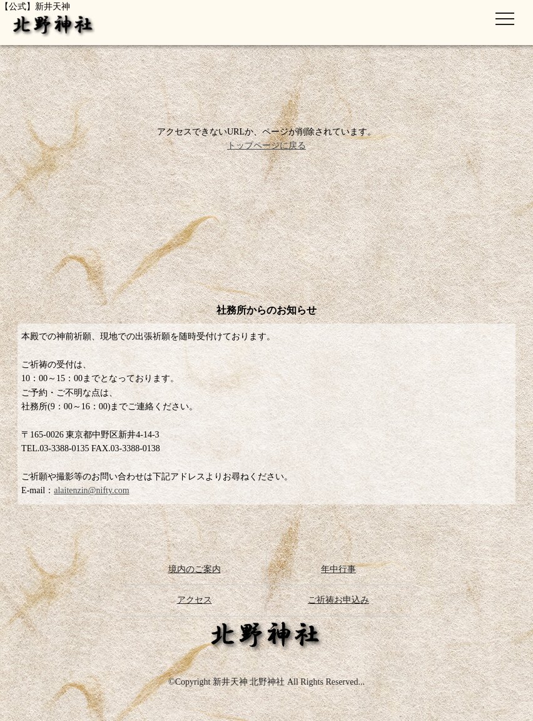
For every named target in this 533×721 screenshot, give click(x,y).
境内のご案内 (194, 569)
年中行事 (338, 569)
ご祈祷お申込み (338, 600)
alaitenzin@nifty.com (91, 490)
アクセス (194, 600)
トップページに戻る (266, 145)
